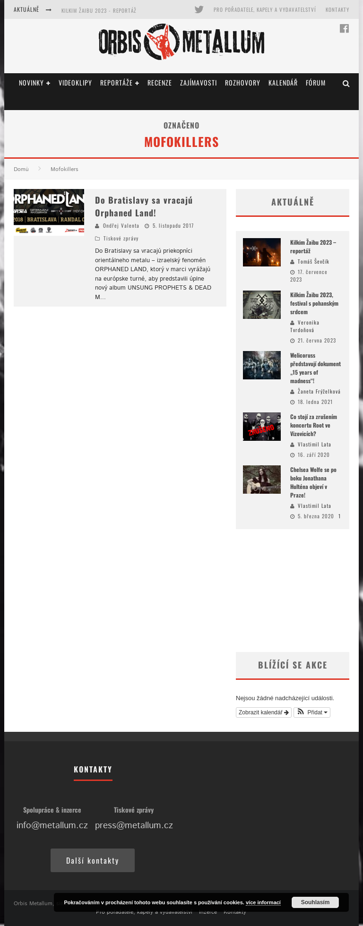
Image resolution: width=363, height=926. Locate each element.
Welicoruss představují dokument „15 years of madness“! (315, 368)
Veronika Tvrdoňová (305, 326)
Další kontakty (92, 860)
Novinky (31, 82)
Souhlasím (315, 902)
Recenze (159, 82)
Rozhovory (242, 82)
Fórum (316, 82)
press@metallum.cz (134, 825)
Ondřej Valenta (121, 225)
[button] (312, 712)
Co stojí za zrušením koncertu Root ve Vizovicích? (313, 424)
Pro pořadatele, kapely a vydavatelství (265, 9)
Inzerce (208, 912)
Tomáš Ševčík (313, 261)
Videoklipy (75, 82)
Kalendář (283, 82)
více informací (263, 902)
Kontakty (337, 9)
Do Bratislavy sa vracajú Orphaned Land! (144, 206)
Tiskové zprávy (121, 238)
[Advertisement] (292, 590)
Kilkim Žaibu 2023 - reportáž (99, 10)
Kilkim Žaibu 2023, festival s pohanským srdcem (314, 303)
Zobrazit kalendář (264, 712)
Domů (21, 169)
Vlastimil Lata (314, 444)
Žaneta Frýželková (319, 391)
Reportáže (116, 82)
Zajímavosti (198, 82)
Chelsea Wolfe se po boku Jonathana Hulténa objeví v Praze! (313, 482)
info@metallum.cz (52, 825)
